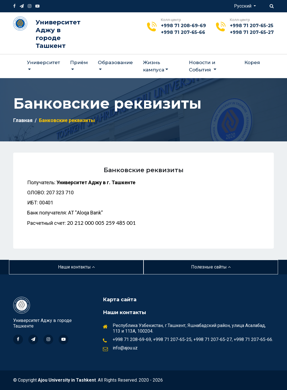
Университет (43, 62)
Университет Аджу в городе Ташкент (58, 34)
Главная (23, 120)
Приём (79, 62)
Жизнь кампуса (153, 66)
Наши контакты (76, 267)
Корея (252, 62)
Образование (115, 62)
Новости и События (202, 66)
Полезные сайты (211, 267)
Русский (243, 6)
